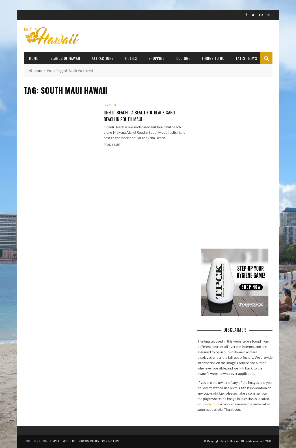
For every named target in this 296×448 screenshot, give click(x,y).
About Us (69, 441)
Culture (183, 58)
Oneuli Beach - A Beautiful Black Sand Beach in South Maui (139, 115)
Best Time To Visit (47, 441)
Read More (112, 144)
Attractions (103, 58)
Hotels (131, 58)
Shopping (157, 58)
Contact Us (210, 404)
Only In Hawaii (229, 441)
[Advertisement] (231, 170)
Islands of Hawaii (65, 58)
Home (33, 58)
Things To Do (213, 58)
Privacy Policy (89, 441)
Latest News (246, 58)
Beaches (110, 105)
